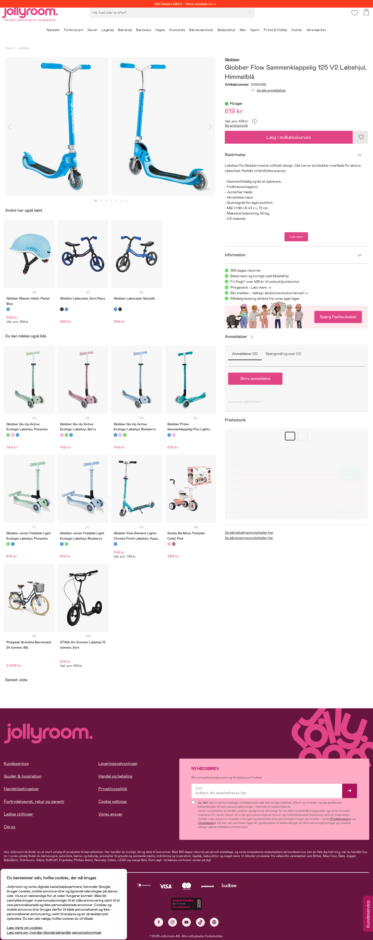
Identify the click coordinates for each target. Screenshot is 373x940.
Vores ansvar (110, 814)
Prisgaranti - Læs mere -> (250, 287)
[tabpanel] (57, 126)
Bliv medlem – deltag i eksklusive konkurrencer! (267, 293)
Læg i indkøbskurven (288, 137)
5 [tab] (116, 200)
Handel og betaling (115, 776)
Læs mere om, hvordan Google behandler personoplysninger (58, 907)
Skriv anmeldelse (255, 378)
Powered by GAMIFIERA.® (244, 402)
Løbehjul (23, 48)
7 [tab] (126, 200)
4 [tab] (111, 200)
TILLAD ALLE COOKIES (39, 923)
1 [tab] (95, 200)
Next (210, 126)
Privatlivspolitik (112, 789)
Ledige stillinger (18, 814)
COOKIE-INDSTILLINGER (97, 923)
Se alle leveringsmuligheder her (249, 538)
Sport (10, 48)
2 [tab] (100, 200)
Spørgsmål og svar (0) (283, 353)
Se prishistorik (236, 125)
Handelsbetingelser (21, 789)
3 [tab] (105, 200)
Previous (9, 126)
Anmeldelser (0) (245, 353)
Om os (9, 826)
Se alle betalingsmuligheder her (249, 532)
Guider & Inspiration (22, 776)
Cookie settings (112, 801)
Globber (232, 60)
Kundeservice (16, 763)
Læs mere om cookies (29, 902)
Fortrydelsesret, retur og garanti (34, 801)
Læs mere (296, 237)
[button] (353, 18)
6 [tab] (121, 200)
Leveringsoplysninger (118, 763)
